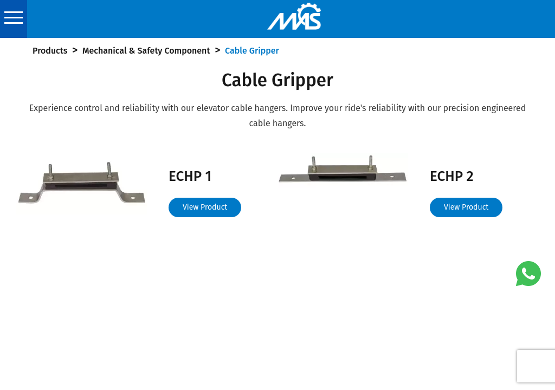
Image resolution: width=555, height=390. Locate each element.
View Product (205, 207)
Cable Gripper (252, 51)
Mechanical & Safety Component (146, 51)
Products (50, 51)
